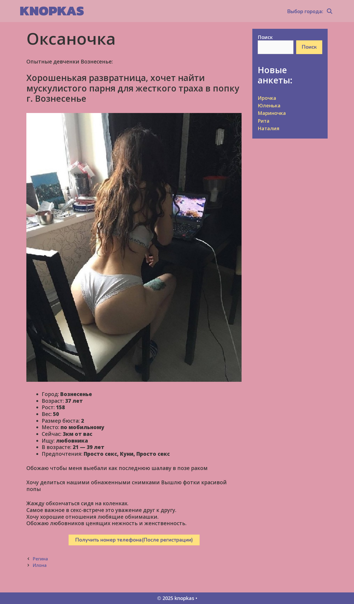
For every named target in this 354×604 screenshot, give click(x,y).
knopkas (52, 11)
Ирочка (267, 98)
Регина (40, 559)
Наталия (268, 128)
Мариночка (272, 113)
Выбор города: (305, 11)
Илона (40, 565)
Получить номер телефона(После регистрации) (134, 539)
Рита (264, 121)
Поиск (265, 37)
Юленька (269, 105)
